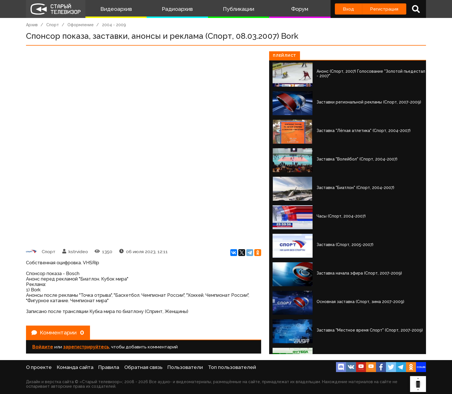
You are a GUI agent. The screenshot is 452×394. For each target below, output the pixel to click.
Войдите (42, 347)
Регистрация (384, 9)
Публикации (238, 9)
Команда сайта (75, 367)
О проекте (39, 367)
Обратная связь (143, 367)
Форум (299, 9)
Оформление (80, 25)
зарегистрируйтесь (86, 347)
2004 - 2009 (114, 25)
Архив (32, 25)
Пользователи (185, 367)
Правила (108, 367)
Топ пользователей (232, 367)
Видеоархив (116, 9)
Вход (348, 9)
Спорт (52, 25)
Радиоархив (177, 9)
